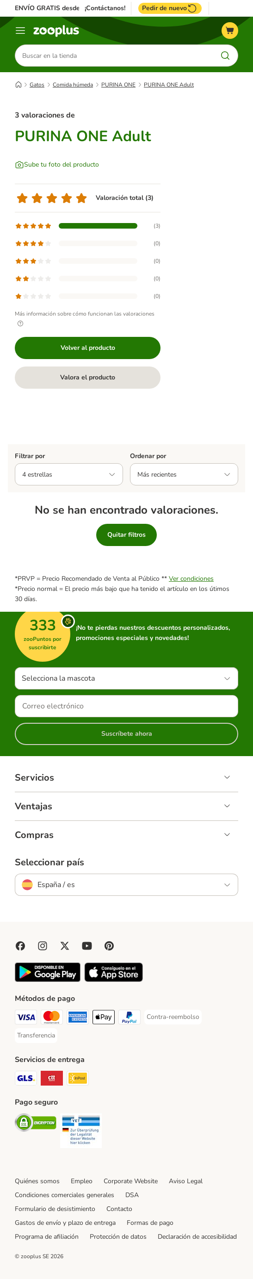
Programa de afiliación (47, 1236)
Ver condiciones (191, 578)
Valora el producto (87, 377)
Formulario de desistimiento (55, 1208)
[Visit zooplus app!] (47, 979)
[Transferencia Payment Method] (36, 1036)
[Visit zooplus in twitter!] (64, 945)
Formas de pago (150, 1222)
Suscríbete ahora (126, 733)
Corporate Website (131, 1181)
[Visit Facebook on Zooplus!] (20, 945)
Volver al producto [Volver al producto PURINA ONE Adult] (88, 347)
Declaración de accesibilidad (197, 1236)
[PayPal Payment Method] (129, 1019)
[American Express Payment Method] (78, 1019)
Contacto (119, 1208)
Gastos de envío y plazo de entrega (65, 1222)
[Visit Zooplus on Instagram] (42, 945)
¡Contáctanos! (105, 8)
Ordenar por (148, 456)
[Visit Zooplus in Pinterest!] (109, 945)
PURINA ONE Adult (169, 84)
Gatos (37, 84)
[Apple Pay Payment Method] (104, 1019)
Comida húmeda (73, 84)
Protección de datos (118, 1236)
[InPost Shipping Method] (78, 1080)
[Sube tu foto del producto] (57, 165)
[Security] (35, 1124)
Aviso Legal (186, 1181)
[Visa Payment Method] (26, 1019)
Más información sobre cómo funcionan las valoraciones (84, 318)
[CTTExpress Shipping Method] (52, 1080)
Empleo (82, 1181)
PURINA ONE (118, 84)
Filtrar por (30, 456)
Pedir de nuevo (170, 8)
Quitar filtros (126, 534)
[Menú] (20, 30)
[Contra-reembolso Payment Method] (173, 1017)
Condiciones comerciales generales (64, 1195)
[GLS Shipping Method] (26, 1080)
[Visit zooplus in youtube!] (87, 945)
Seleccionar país (49, 862)
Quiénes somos (37, 1181)
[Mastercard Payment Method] (52, 1019)
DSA (132, 1195)
